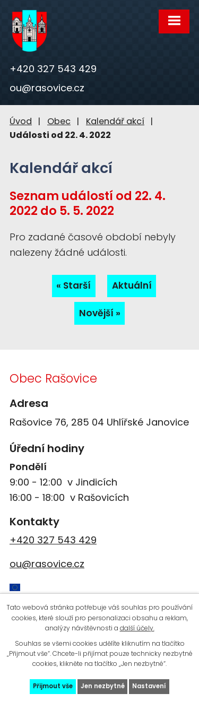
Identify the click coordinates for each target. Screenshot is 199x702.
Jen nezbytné (103, 686)
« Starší (73, 285)
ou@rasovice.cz (47, 87)
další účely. (137, 627)
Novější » (99, 313)
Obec (59, 121)
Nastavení (149, 686)
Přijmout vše (53, 686)
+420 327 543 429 (53, 68)
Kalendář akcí (115, 121)
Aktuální (132, 285)
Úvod (21, 121)
